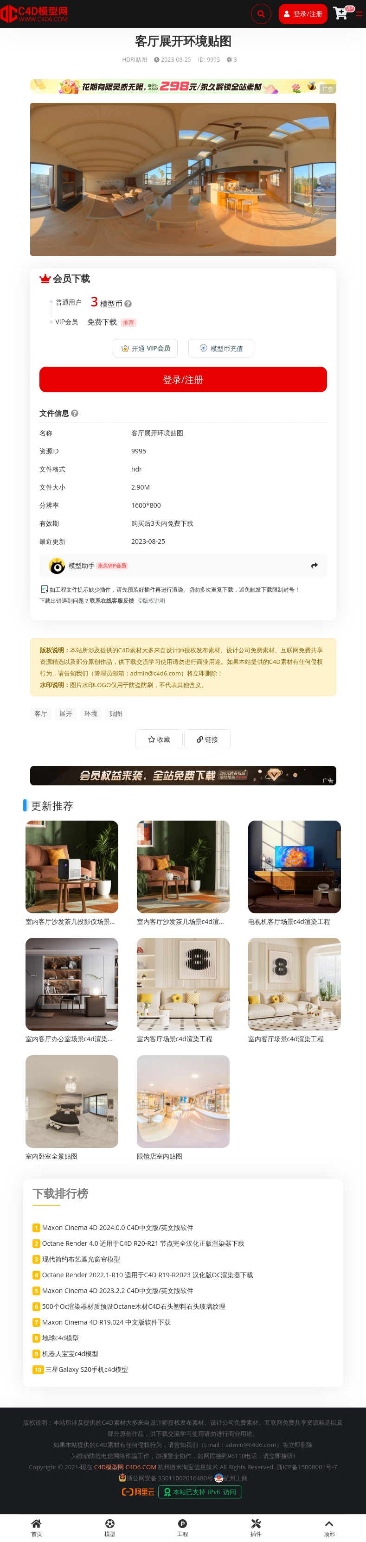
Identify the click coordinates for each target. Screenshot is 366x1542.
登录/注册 (303, 13)
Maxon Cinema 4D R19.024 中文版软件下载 (106, 1322)
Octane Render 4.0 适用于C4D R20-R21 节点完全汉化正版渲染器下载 (143, 1243)
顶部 (329, 1528)
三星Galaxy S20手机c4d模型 (86, 1369)
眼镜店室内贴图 (159, 1156)
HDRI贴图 (134, 60)
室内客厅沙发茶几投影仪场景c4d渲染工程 (68, 925)
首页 (36, 1528)
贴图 (115, 713)
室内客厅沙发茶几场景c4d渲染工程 (181, 925)
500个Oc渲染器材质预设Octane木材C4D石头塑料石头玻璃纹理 (133, 1306)
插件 (256, 1528)
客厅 (40, 713)
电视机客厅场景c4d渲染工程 (289, 921)
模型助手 (82, 565)
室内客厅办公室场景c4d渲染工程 (70, 1042)
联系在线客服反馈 (112, 601)
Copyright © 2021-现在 (60, 1467)
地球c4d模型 (60, 1337)
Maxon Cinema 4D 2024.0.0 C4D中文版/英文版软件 (117, 1227)
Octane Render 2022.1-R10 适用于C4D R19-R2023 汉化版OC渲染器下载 (148, 1274)
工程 (183, 1528)
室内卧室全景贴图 (51, 1156)
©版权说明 (150, 601)
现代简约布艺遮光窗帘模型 (81, 1259)
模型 (110, 1528)
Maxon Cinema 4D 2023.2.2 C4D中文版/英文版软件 (117, 1290)
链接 (207, 739)
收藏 (159, 739)
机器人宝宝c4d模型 (70, 1353)
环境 (90, 713)
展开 (65, 713)
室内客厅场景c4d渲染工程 (174, 1038)
